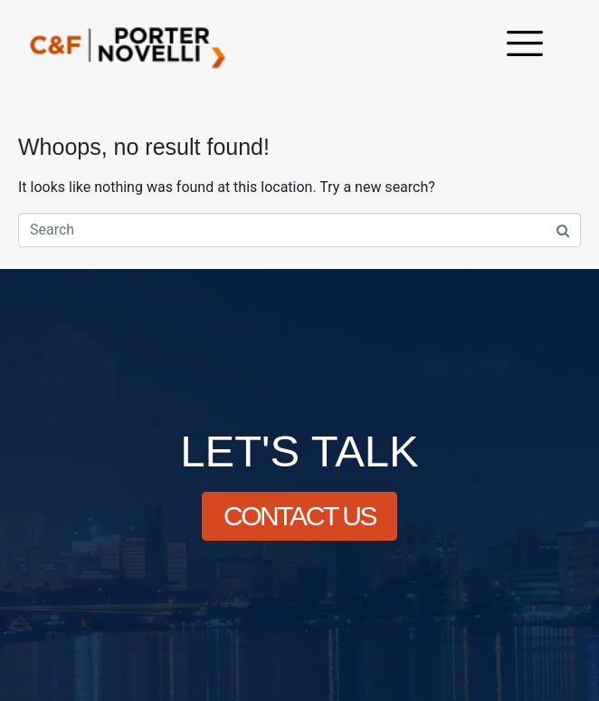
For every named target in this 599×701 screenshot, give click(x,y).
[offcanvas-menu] (524, 46)
